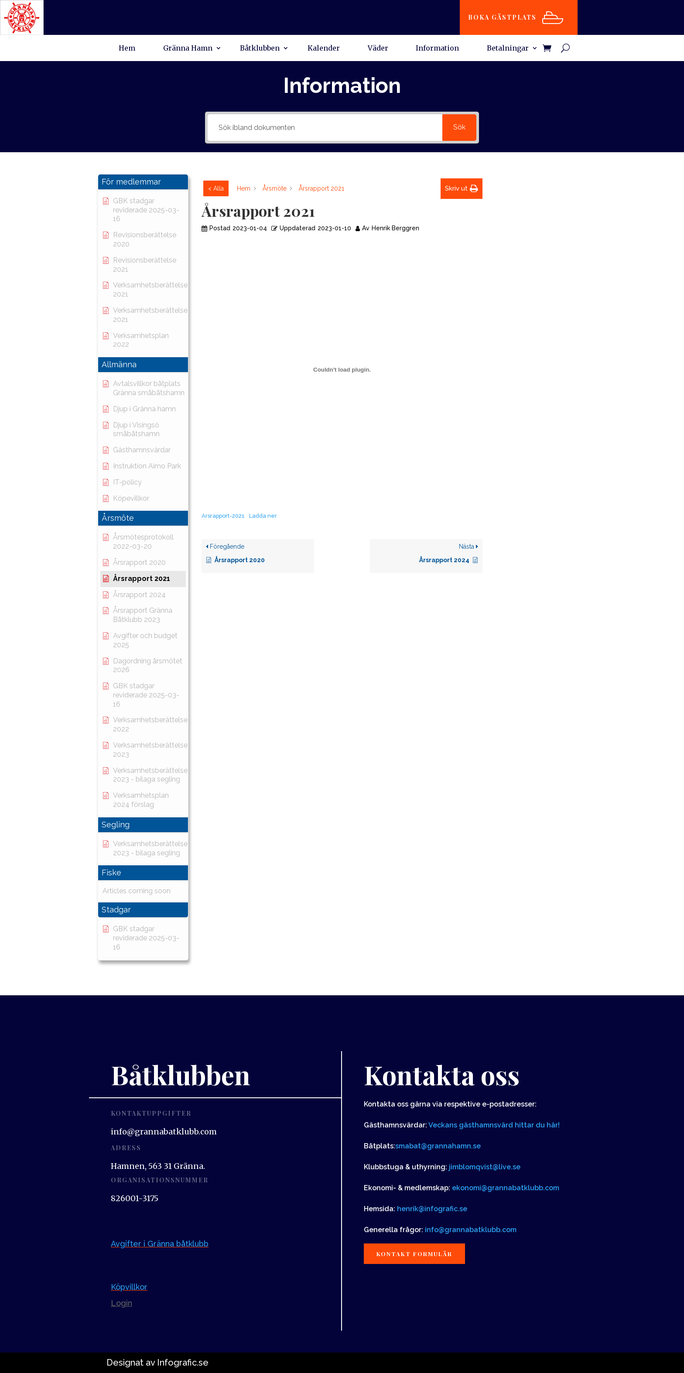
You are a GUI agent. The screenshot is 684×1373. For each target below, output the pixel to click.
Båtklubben (260, 48)
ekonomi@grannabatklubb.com (505, 1188)
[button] (143, 182)
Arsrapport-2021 (223, 515)
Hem (127, 48)
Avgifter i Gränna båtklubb (160, 1243)
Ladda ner (263, 515)
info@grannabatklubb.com (470, 1230)
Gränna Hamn (187, 48)
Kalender (324, 48)
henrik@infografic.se (432, 1209)
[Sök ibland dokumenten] (325, 127)
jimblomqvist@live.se (484, 1167)
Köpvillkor (129, 1286)
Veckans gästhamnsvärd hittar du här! (494, 1125)
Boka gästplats (506, 17)
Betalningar (508, 48)
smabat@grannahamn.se (438, 1146)
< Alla (216, 188)
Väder (378, 48)
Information (437, 48)
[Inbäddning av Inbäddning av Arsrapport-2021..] (342, 369)
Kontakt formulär (419, 1254)
